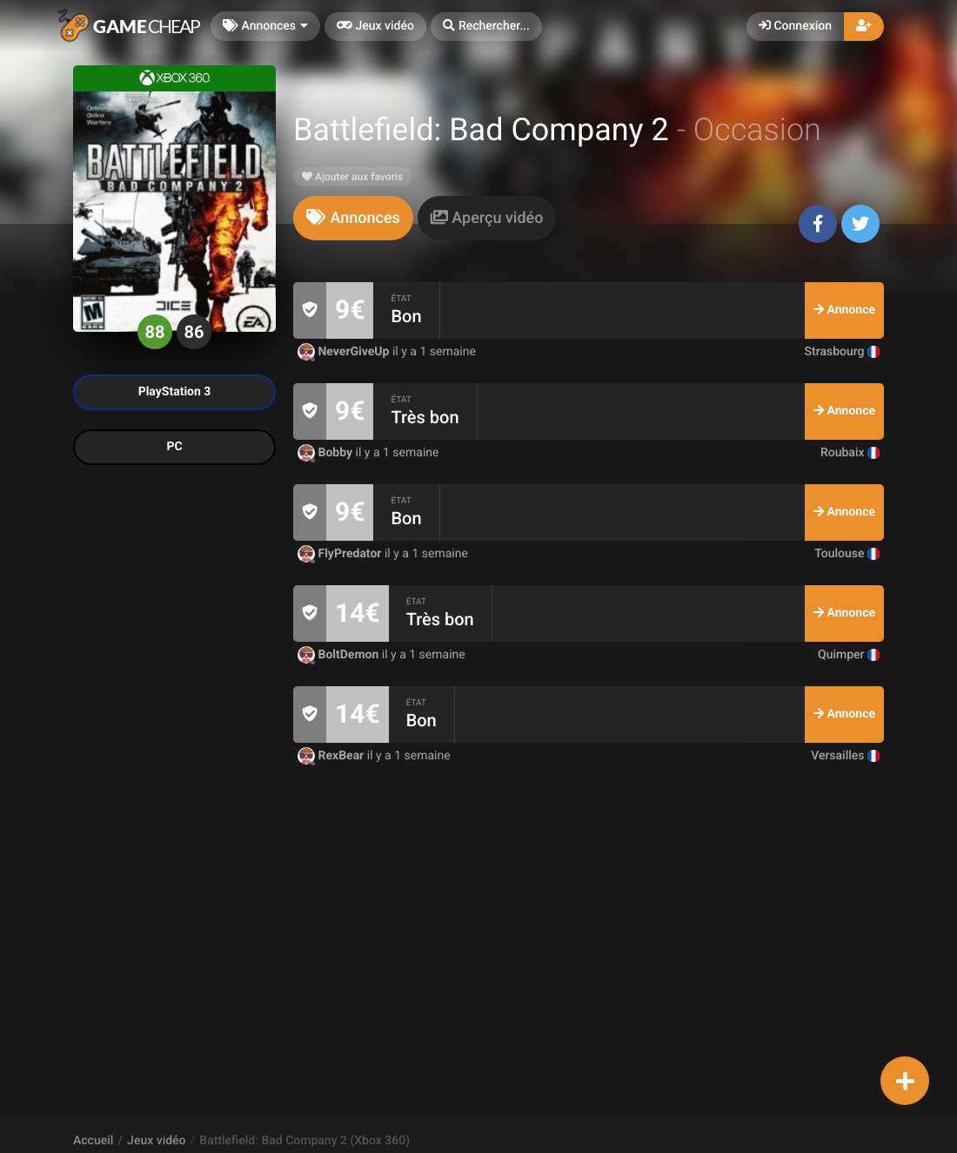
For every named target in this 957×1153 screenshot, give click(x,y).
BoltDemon (340, 655)
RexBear (332, 756)
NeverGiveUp (345, 352)
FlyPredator (341, 554)
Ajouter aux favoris (352, 177)
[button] (486, 26)
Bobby (327, 453)
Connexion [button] (795, 26)
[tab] (353, 218)
